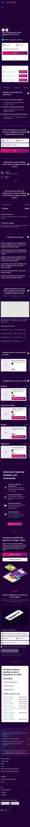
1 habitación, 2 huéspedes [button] (10, 49)
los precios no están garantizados (14, 734)
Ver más (26, 386)
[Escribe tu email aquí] (16, 643)
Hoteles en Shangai (8, 697)
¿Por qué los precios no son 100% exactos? (15, 744)
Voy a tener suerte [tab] (8, 685)
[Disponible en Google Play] (5, 803)
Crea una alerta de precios (15, 515)
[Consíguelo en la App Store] (14, 803)
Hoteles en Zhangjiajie (8, 719)
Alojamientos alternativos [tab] (10, 682)
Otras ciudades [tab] (8, 678)
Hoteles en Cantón (8, 699)
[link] (19, 398)
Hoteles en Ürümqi (8, 706)
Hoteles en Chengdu (8, 712)
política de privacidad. (16, 655)
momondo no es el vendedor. (15, 739)
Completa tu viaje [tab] (8, 689)
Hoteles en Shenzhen (8, 703)
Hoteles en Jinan (7, 710)
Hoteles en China (23, 750)
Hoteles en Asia (13, 750)
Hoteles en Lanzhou (8, 714)
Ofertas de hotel (5, 750)
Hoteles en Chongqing (9, 708)
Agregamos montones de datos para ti (15, 741)
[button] (2, 2)
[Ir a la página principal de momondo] (10, 2)
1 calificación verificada (16, 39)
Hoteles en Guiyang (8, 717)
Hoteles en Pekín (9, 751)
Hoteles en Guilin (7, 701)
